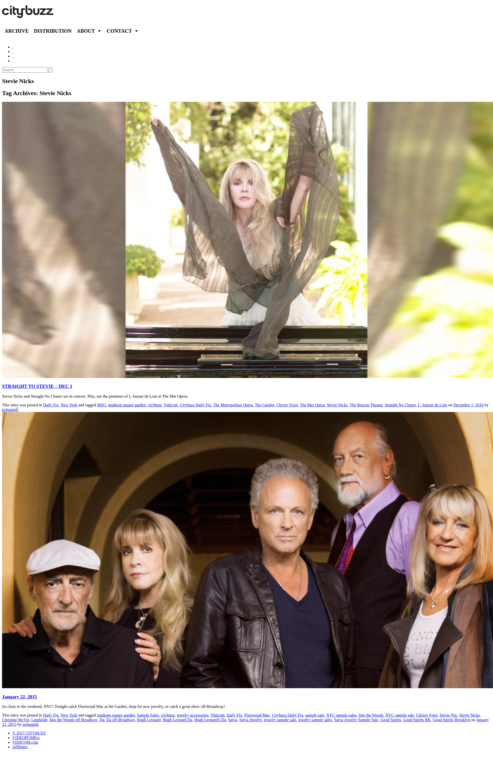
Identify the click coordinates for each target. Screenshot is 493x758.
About (86, 31)
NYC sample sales (341, 715)
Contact (119, 31)
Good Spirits (390, 720)
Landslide (39, 720)
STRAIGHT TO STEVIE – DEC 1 (37, 386)
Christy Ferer (287, 405)
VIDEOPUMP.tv (26, 737)
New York (69, 405)
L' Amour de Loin (432, 405)
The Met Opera (312, 405)
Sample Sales (148, 715)
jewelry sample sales (315, 720)
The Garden (264, 405)
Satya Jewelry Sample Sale (356, 720)
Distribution (53, 31)
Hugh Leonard (149, 720)
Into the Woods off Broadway (73, 720)
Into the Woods (370, 715)
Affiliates (20, 747)
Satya (232, 720)
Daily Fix (51, 405)
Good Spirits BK (417, 720)
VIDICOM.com (25, 742)
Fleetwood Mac (257, 715)
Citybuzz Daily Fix (195, 405)
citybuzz (155, 405)
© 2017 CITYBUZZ (29, 733)
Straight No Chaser (400, 405)
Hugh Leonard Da (177, 720)
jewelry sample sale (280, 720)
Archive (17, 31)
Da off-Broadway (120, 720)
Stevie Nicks (337, 405)
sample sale (314, 715)
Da (101, 720)
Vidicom (171, 405)
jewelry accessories (192, 715)
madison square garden (127, 405)
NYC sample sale (399, 715)
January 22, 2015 (19, 696)
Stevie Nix (448, 715)
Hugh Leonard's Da (210, 720)
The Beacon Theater (366, 405)
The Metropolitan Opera (233, 405)
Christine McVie (15, 720)
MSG (101, 405)
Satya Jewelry (250, 720)
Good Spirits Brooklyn (451, 720)
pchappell (10, 409)
